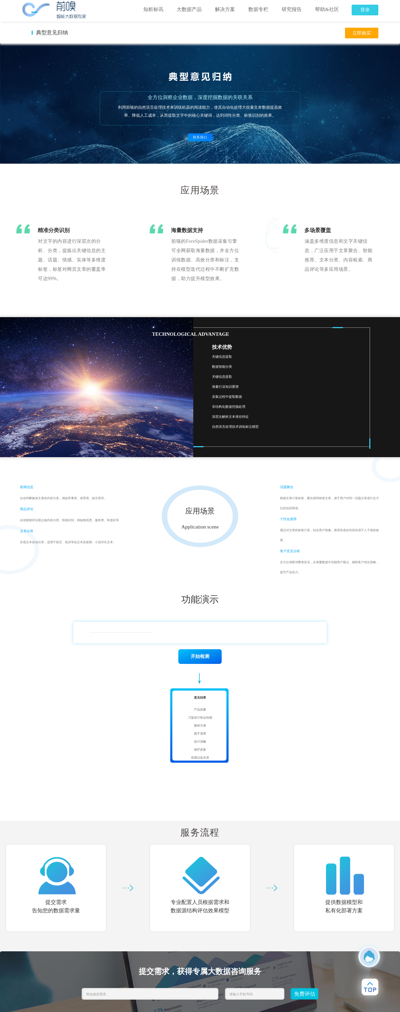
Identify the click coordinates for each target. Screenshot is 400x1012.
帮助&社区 (327, 9)
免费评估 (304, 994)
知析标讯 (153, 9)
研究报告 (292, 9)
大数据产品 (189, 9)
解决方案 (225, 9)
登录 (365, 9)
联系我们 (200, 137)
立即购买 (361, 33)
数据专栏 (258, 9)
